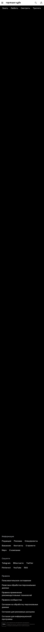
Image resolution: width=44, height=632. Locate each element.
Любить (14, 8)
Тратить (37, 8)
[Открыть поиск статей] (35, 2)
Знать (5, 8)
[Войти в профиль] (41, 3)
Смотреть (25, 8)
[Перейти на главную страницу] (13, 3)
